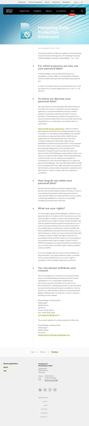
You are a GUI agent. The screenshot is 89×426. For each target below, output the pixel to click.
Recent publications (10, 364)
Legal (45, 401)
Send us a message (51, 380)
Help (46, 405)
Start (33, 352)
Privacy (42, 352)
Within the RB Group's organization (51, 129)
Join (4, 371)
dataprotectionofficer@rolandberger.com (54, 335)
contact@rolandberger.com (48, 315)
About (5, 367)
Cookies (44, 413)
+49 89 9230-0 (49, 376)
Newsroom (43, 397)
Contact (44, 417)
